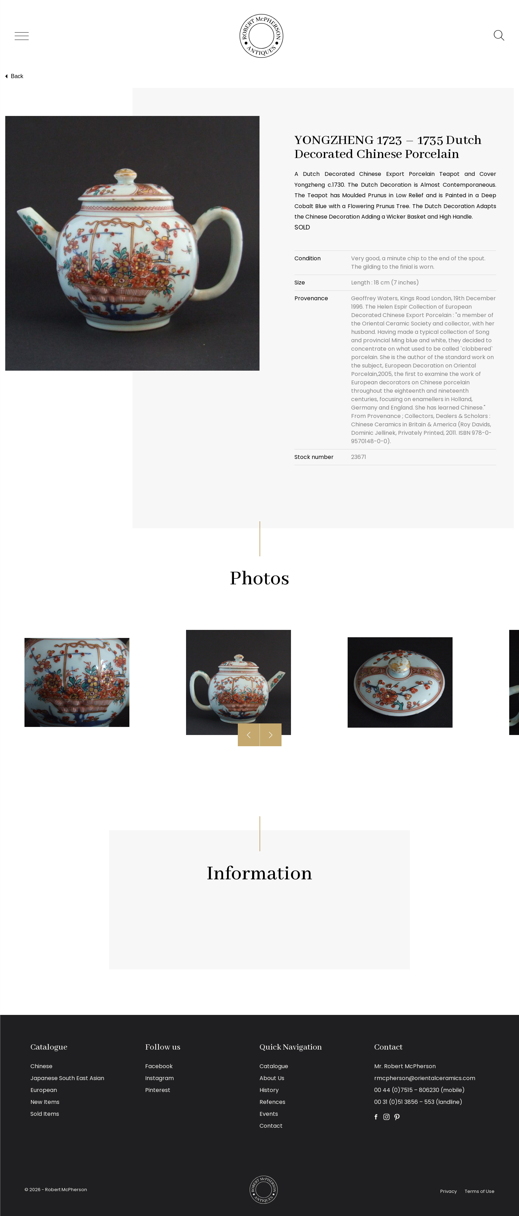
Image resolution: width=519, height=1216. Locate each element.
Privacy (448, 1191)
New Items (44, 1102)
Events (269, 1114)
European (43, 1090)
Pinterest (157, 1090)
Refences (272, 1102)
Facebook (159, 1066)
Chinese (41, 1066)
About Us (272, 1078)
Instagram (159, 1078)
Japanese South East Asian (67, 1078)
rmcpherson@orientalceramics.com (424, 1078)
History (269, 1090)
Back (13, 76)
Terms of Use (480, 1191)
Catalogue (274, 1066)
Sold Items (44, 1114)
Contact (271, 1126)
